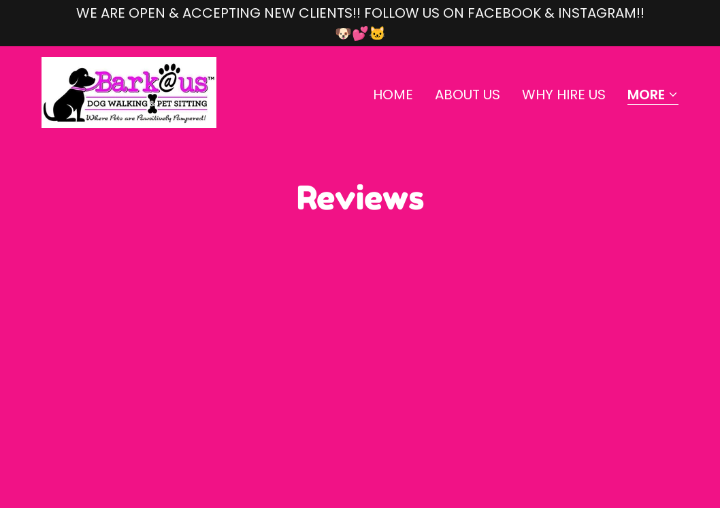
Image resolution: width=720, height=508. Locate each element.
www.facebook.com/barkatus (132, 421)
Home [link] (393, 94)
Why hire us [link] (564, 94)
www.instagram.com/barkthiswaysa (152, 440)
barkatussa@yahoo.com (117, 403)
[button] (652, 95)
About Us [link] (467, 94)
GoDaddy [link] (552, 421)
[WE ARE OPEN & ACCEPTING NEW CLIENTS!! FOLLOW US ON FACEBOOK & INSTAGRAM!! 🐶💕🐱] (360, 23)
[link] (129, 91)
